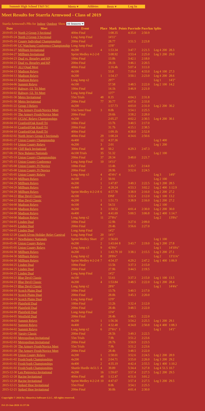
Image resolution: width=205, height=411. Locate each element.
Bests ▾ (111, 6)
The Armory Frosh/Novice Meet (38, 110)
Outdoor (52, 23)
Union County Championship (36, 140)
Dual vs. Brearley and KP (34, 58)
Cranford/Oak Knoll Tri (33, 123)
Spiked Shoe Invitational (33, 385)
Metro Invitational (29, 97)
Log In (132, 6)
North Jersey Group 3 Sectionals (38, 136)
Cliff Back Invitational (32, 148)
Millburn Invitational (31, 50)
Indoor (41, 23)
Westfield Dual (27, 316)
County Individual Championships (39, 41)
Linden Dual (26, 221)
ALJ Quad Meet (28, 67)
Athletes (92, 6)
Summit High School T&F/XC (29, 6)
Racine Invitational (30, 376)
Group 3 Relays (28, 105)
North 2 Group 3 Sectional (34, 32)
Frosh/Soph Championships (35, 359)
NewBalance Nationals (32, 239)
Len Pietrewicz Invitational (35, 372)
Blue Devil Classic (30, 196)
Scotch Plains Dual (30, 290)
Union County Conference (34, 161)
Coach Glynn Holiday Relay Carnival (41, 234)
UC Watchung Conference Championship (44, 45)
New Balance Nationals (33, 153)
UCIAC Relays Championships (37, 118)
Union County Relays (31, 144)
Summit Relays (27, 84)
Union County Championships (37, 157)
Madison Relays (28, 71)
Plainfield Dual (27, 303)
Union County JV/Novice (34, 166)
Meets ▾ (73, 6)
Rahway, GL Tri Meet (31, 88)
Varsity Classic (27, 333)
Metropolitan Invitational (34, 338)
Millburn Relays (28, 178)
